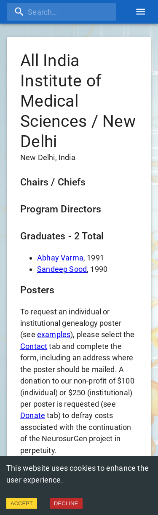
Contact (33, 346)
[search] (61, 12)
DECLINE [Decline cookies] (66, 503)
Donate (32, 415)
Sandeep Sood (62, 269)
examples (53, 334)
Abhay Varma (60, 257)
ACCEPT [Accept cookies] (22, 503)
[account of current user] (140, 11)
